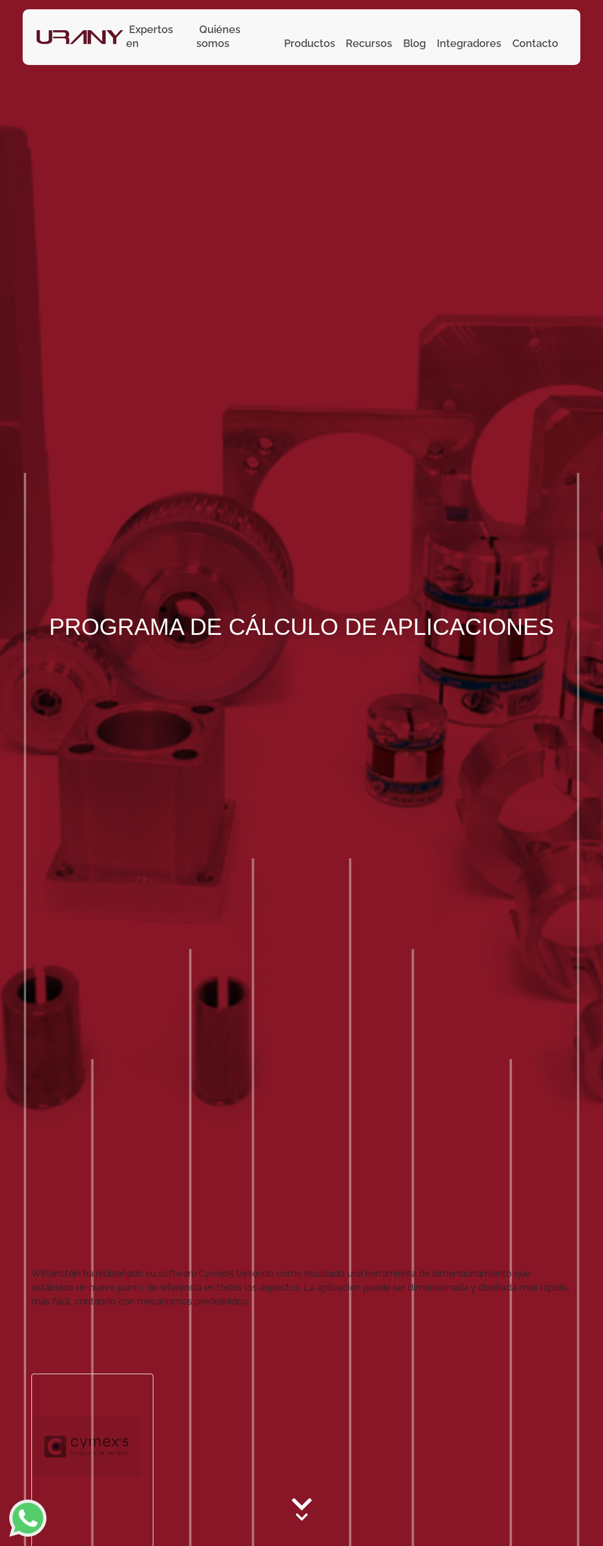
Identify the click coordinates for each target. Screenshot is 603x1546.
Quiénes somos (218, 36)
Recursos (369, 43)
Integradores (469, 43)
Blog (414, 43)
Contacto (535, 43)
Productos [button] (309, 43)
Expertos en (149, 36)
